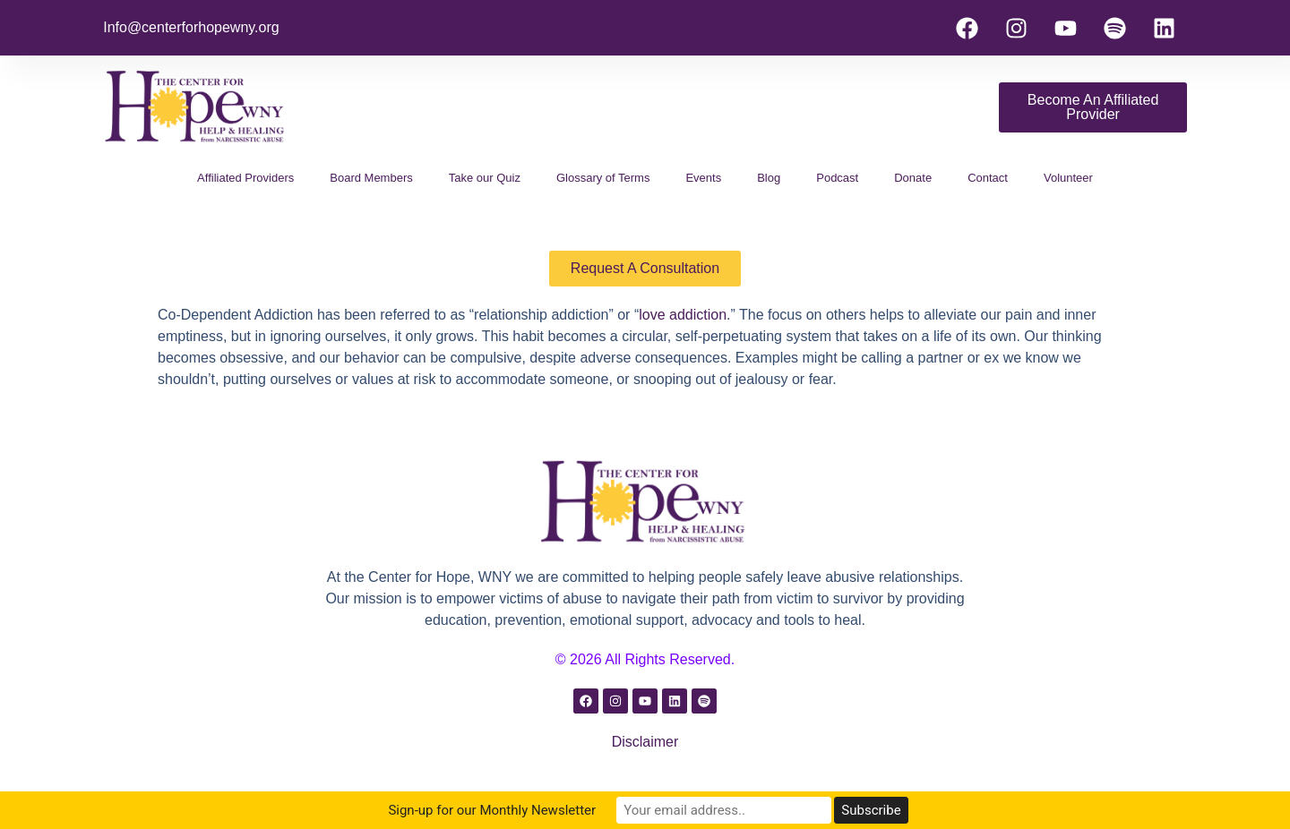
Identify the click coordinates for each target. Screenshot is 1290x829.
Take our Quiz (484, 177)
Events (703, 177)
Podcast (837, 177)
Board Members (371, 177)
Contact (988, 177)
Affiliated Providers (245, 177)
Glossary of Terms (603, 177)
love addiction (683, 314)
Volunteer (1068, 177)
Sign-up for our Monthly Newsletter (492, 810)
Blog (768, 177)
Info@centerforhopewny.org (191, 27)
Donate (913, 177)
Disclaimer (645, 741)
